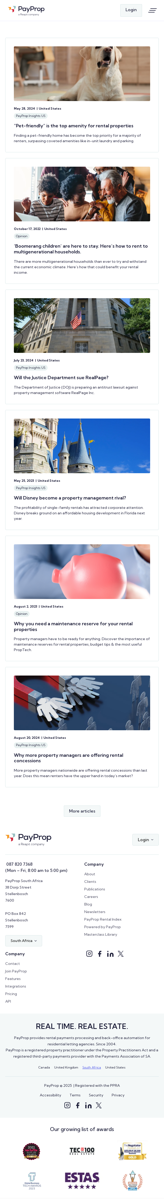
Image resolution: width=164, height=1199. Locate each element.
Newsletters (94, 911)
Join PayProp (16, 971)
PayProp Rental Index (102, 919)
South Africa (91, 1067)
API (8, 1001)
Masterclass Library (100, 934)
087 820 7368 (18, 864)
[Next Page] (82, 811)
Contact (12, 963)
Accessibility (50, 1095)
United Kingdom (66, 1067)
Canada (44, 1067)
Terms (75, 1095)
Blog (88, 904)
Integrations (15, 986)
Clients (90, 881)
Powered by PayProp (102, 927)
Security (96, 1095)
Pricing (11, 993)
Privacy (118, 1095)
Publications (94, 889)
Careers (91, 896)
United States (115, 1067)
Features (13, 978)
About (89, 874)
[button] (145, 840)
